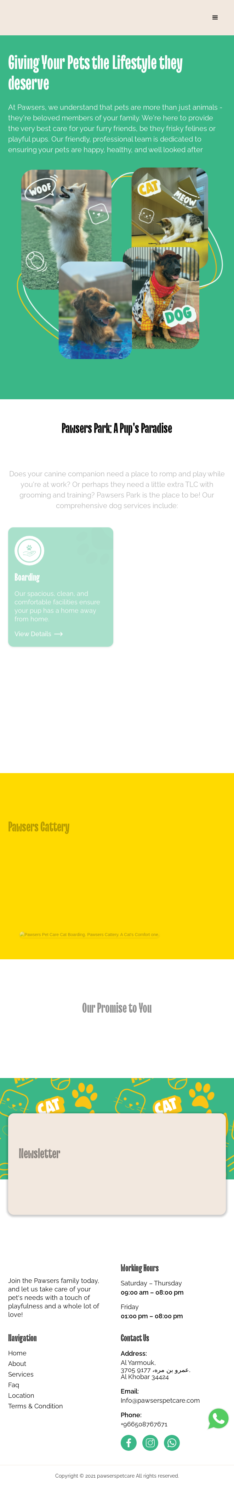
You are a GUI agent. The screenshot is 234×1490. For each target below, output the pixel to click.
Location (21, 1395)
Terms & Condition (35, 1406)
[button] (215, 17)
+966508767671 (144, 1424)
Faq (13, 1385)
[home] (34, 17)
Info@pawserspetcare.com (160, 1400)
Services (21, 1374)
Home (17, 1353)
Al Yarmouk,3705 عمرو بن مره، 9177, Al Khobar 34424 (155, 1369)
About (17, 1363)
